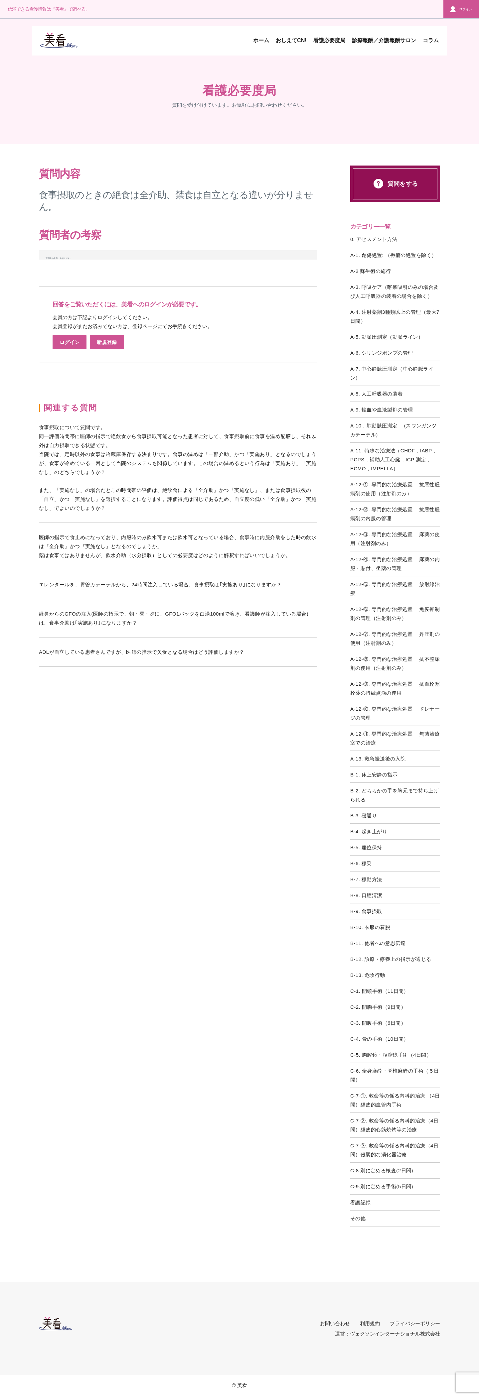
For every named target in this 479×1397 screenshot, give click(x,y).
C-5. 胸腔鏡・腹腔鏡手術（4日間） (390, 1055)
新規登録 (107, 342)
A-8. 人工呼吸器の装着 (376, 394)
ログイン (461, 9)
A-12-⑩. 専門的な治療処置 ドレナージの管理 (395, 713)
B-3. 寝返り (363, 815)
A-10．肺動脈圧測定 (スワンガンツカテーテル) (393, 430)
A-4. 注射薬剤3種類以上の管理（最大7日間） (394, 316)
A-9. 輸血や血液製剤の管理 (381, 409)
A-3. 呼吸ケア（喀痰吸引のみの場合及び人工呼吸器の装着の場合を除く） (394, 291)
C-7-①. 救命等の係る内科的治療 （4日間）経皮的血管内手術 (395, 1100)
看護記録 (360, 1202)
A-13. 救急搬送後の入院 (377, 758)
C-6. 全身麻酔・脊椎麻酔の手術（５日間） (394, 1075)
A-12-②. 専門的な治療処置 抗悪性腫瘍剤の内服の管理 (395, 514)
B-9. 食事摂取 (366, 911)
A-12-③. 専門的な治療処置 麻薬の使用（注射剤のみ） (395, 538)
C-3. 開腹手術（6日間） (378, 1023)
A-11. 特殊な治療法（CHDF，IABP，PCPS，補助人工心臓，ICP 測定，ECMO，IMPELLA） (393, 459)
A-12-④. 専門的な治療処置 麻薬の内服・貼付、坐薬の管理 (395, 563)
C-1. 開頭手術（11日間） (379, 991)
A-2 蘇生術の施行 (370, 271)
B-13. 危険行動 (367, 975)
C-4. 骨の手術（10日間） (379, 1039)
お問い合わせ (335, 1323)
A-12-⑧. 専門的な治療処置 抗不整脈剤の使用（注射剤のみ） (395, 663)
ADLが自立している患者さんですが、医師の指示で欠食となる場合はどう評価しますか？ (141, 652)
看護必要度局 (329, 40)
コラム (431, 40)
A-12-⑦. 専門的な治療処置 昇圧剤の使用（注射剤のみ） (395, 638)
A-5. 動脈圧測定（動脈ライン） (386, 337)
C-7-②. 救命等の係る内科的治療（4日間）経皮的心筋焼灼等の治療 (394, 1125)
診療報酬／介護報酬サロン (384, 40)
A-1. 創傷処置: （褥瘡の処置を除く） (393, 255)
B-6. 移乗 (361, 863)
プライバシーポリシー (415, 1323)
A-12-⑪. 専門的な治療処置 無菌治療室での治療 (395, 738)
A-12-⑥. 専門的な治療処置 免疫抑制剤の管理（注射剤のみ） (395, 613)
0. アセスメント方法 (374, 239)
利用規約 (370, 1323)
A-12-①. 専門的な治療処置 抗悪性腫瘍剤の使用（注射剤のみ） (395, 489)
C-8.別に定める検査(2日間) (381, 1170)
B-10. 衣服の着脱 (370, 927)
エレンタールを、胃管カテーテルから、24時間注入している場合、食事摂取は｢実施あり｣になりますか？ (160, 584)
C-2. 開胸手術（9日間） (378, 1007)
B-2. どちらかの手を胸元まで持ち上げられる (394, 795)
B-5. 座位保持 (366, 847)
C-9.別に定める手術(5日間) (381, 1186)
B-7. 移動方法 (366, 879)
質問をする (395, 183)
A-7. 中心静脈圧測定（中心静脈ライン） (391, 373)
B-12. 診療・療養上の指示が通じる (390, 959)
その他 (358, 1218)
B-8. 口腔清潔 (366, 895)
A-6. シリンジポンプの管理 (381, 353)
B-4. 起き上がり (368, 831)
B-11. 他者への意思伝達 (377, 943)
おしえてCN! (291, 40)
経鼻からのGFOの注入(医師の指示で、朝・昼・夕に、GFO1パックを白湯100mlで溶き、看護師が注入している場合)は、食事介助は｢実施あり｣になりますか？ (173, 618)
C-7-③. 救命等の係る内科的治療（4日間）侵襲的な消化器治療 (394, 1150)
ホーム (261, 40)
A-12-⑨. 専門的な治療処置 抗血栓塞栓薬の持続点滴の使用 (395, 688)
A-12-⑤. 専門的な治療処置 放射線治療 (395, 588)
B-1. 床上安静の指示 (374, 774)
